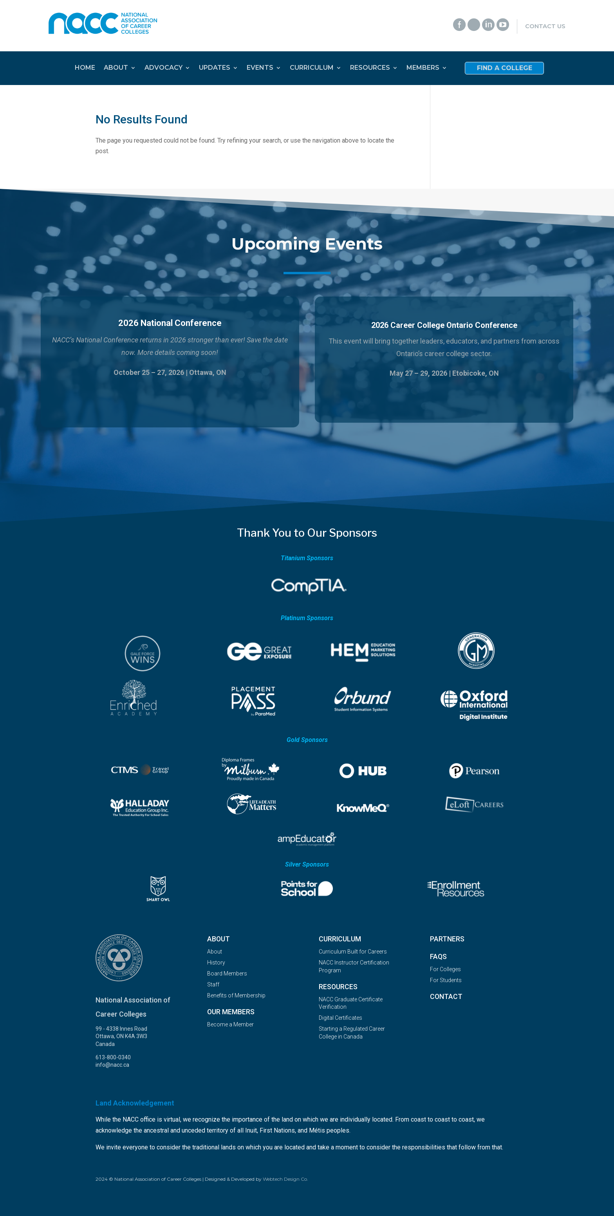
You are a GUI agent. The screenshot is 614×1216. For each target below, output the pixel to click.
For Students (446, 980)
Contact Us (545, 26)
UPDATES (214, 68)
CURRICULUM (312, 68)
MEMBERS (422, 68)
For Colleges (445, 969)
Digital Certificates (340, 1018)
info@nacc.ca (112, 1065)
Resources (338, 987)
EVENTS (260, 68)
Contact (446, 997)
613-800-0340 (113, 1057)
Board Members (227, 973)
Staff (213, 984)
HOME (85, 68)
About (218, 939)
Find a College (504, 68)
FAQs (438, 957)
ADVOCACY (163, 68)
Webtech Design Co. (285, 1179)
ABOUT (116, 68)
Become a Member (230, 1024)
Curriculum (340, 939)
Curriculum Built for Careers (353, 951)
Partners (447, 939)
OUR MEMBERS (231, 1012)
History (216, 962)
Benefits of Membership (236, 995)
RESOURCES (370, 68)
